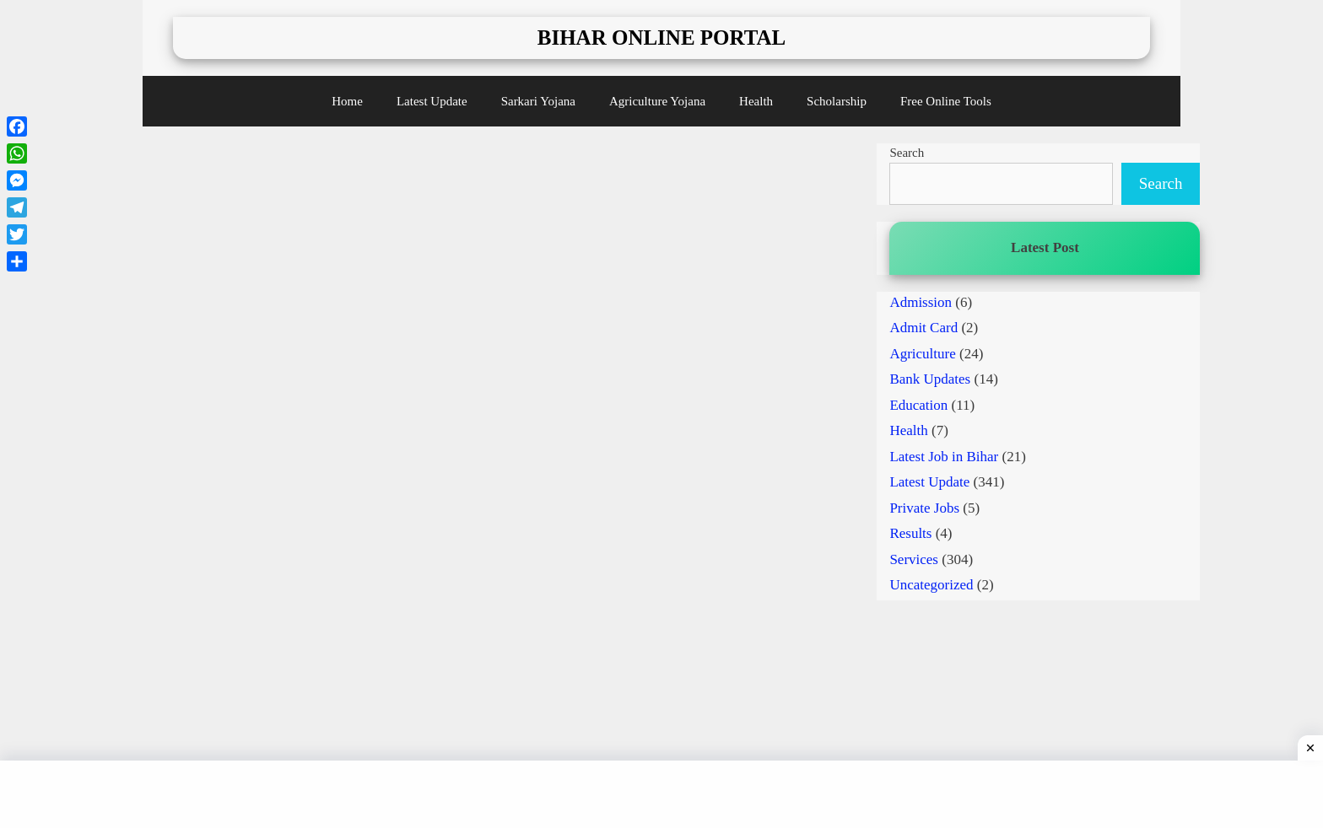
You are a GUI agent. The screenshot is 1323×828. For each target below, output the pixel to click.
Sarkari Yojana (538, 101)
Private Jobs (924, 508)
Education (918, 405)
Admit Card (923, 328)
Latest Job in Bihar (943, 457)
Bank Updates (929, 379)
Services (913, 559)
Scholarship (837, 101)
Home (347, 101)
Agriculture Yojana (657, 101)
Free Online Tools (945, 101)
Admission (920, 302)
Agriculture (922, 354)
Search (906, 152)
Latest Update (432, 101)
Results (910, 533)
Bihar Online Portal (661, 37)
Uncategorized (931, 585)
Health (756, 101)
